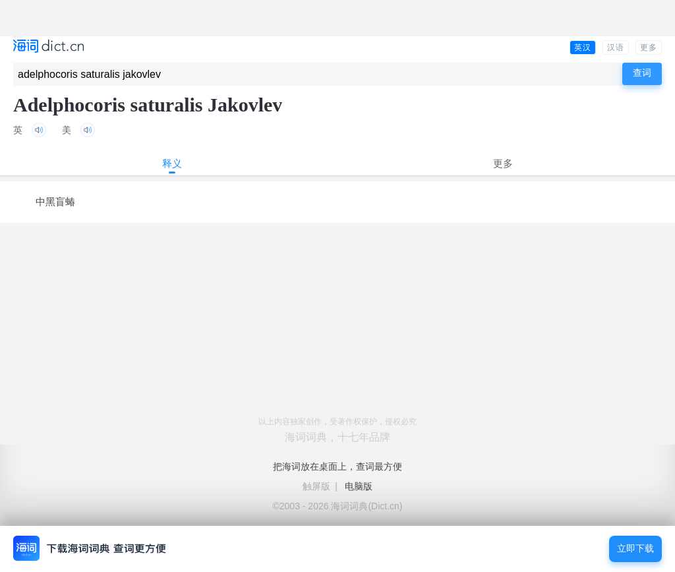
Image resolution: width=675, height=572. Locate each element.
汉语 (615, 47)
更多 (648, 47)
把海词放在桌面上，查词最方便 (337, 466)
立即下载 (635, 549)
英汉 (582, 47)
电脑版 (358, 486)
